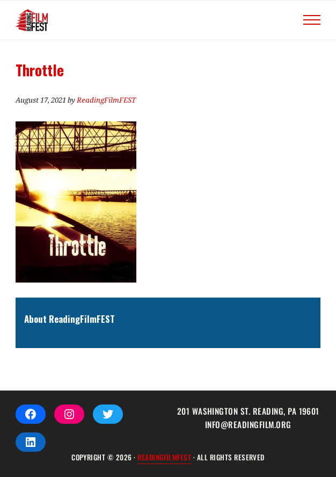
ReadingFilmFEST (164, 457)
